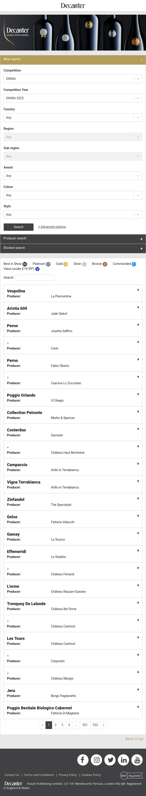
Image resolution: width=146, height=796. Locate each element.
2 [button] (56, 725)
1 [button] (49, 725)
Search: (29, 278)
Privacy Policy (68, 775)
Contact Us (12, 775)
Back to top (134, 739)
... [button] (76, 725)
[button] (103, 725)
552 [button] (95, 725)
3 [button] (62, 725)
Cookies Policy (91, 775)
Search (18, 227)
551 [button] (85, 725)
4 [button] (69, 725)
